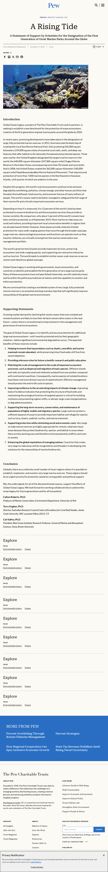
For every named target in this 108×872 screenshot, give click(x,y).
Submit (99, 829)
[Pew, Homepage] (54, 5)
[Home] (25, 774)
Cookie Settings (37, 869)
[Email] (78, 829)
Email (64, 825)
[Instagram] (68, 852)
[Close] (104, 857)
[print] (21, 57)
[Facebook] (63, 852)
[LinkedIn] (72, 852)
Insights (7, 821)
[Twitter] (76, 852)
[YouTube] (79, 852)
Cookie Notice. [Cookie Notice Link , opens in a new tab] (35, 864)
